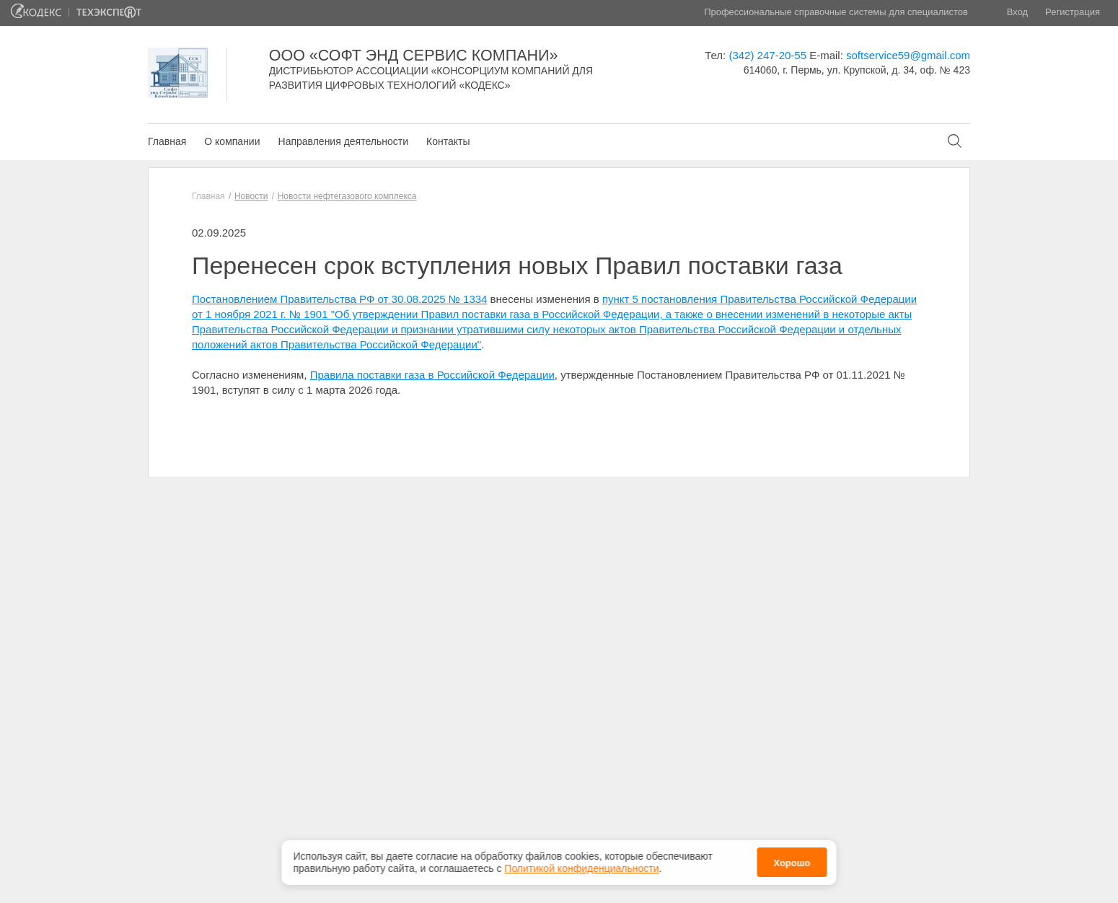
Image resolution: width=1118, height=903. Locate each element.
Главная (167, 141)
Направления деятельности (343, 141)
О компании (232, 141)
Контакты (448, 141)
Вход (1017, 11)
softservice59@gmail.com (908, 55)
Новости (251, 196)
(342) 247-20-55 (767, 55)
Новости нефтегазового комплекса (347, 196)
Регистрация (1072, 11)
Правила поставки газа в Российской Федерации (432, 375)
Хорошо (791, 859)
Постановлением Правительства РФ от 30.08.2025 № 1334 (339, 299)
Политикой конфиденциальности (581, 864)
